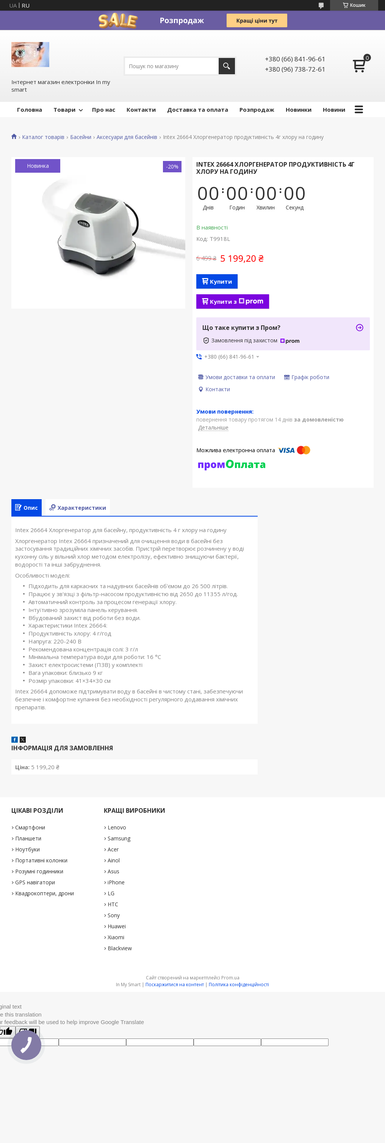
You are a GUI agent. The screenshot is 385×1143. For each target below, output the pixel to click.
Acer (113, 849)
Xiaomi (116, 937)
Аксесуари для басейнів (127, 137)
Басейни (80, 137)
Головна (29, 109)
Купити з (236, 301)
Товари (64, 109)
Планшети (28, 838)
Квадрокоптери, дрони (44, 893)
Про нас (103, 109)
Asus (113, 871)
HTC (113, 904)
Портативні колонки (41, 860)
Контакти (141, 109)
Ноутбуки (27, 849)
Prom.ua (230, 977)
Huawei (117, 926)
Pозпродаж (256, 109)
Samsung (119, 838)
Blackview (120, 948)
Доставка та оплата (197, 109)
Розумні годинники (39, 871)
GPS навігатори (35, 882)
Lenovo (117, 827)
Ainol (114, 860)
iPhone (116, 882)
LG (111, 893)
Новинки (298, 109)
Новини (334, 109)
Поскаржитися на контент (175, 984)
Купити (221, 281)
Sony (114, 915)
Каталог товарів (43, 137)
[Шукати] (227, 66)
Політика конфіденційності (239, 984)
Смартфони (30, 827)
